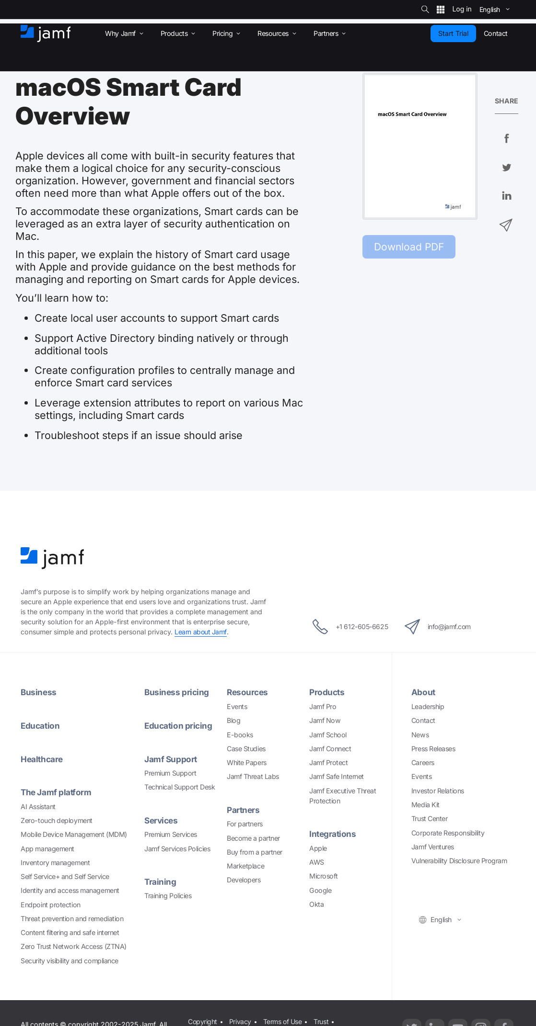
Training (160, 880)
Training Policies (167, 894)
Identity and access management (70, 889)
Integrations (332, 833)
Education (40, 725)
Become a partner (253, 837)
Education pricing (178, 725)
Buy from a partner (254, 851)
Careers (422, 762)
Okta (316, 903)
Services (161, 819)
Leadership (427, 706)
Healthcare (42, 758)
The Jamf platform (56, 791)
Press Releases (433, 748)
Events (237, 706)
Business (39, 692)
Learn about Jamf (201, 632)
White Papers (247, 762)
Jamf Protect (328, 762)
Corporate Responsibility (447, 832)
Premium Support (170, 772)
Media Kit (425, 804)
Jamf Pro (322, 706)
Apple (318, 847)
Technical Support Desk (179, 786)
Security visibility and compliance (69, 959)
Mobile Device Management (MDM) (74, 833)
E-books (240, 734)
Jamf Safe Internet (336, 776)
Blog (233, 720)
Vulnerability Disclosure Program (459, 860)
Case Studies (246, 748)
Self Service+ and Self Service (65, 875)
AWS (316, 861)
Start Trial (453, 33)
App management (47, 847)
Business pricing (177, 692)
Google (320, 889)
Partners (243, 809)
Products (326, 692)
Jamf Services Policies (177, 847)
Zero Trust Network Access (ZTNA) (74, 945)
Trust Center (429, 818)
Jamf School (328, 734)
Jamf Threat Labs (253, 776)
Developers (244, 879)
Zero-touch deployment (57, 819)
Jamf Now (324, 720)
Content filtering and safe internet (70, 931)
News (420, 734)
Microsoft (323, 875)
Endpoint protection (50, 903)
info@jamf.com (440, 626)
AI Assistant (38, 805)
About (423, 692)
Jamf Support (170, 758)
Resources (247, 692)
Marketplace (245, 865)
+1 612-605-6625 (347, 626)
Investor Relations (437, 790)
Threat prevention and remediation (72, 917)
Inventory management (55, 861)
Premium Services (170, 833)
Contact (423, 720)
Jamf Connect (330, 748)
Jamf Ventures (432, 846)
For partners (245, 823)
